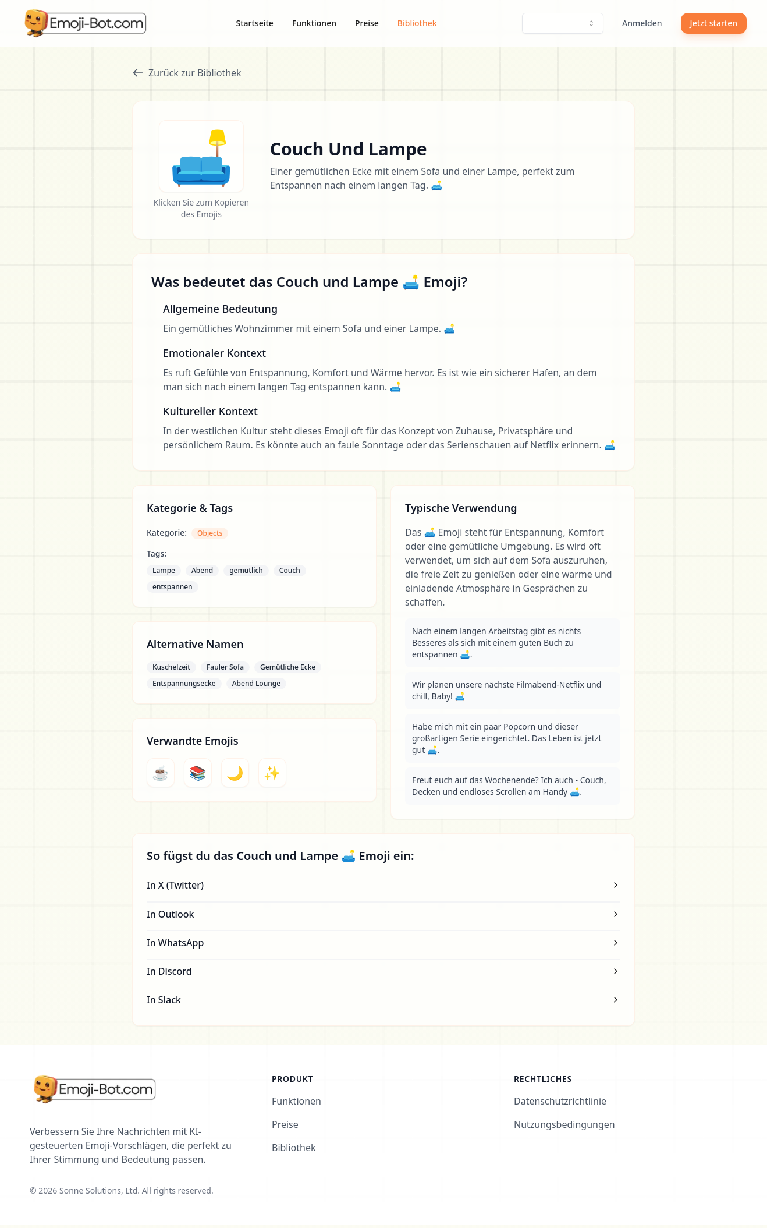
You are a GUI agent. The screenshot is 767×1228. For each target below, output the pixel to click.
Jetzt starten (713, 23)
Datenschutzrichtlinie (560, 1104)
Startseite (255, 23)
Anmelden (642, 23)
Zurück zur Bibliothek (187, 72)
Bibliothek (417, 23)
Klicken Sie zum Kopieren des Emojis (201, 211)
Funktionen (314, 23)
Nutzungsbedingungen (564, 1127)
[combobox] (562, 23)
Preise (367, 23)
